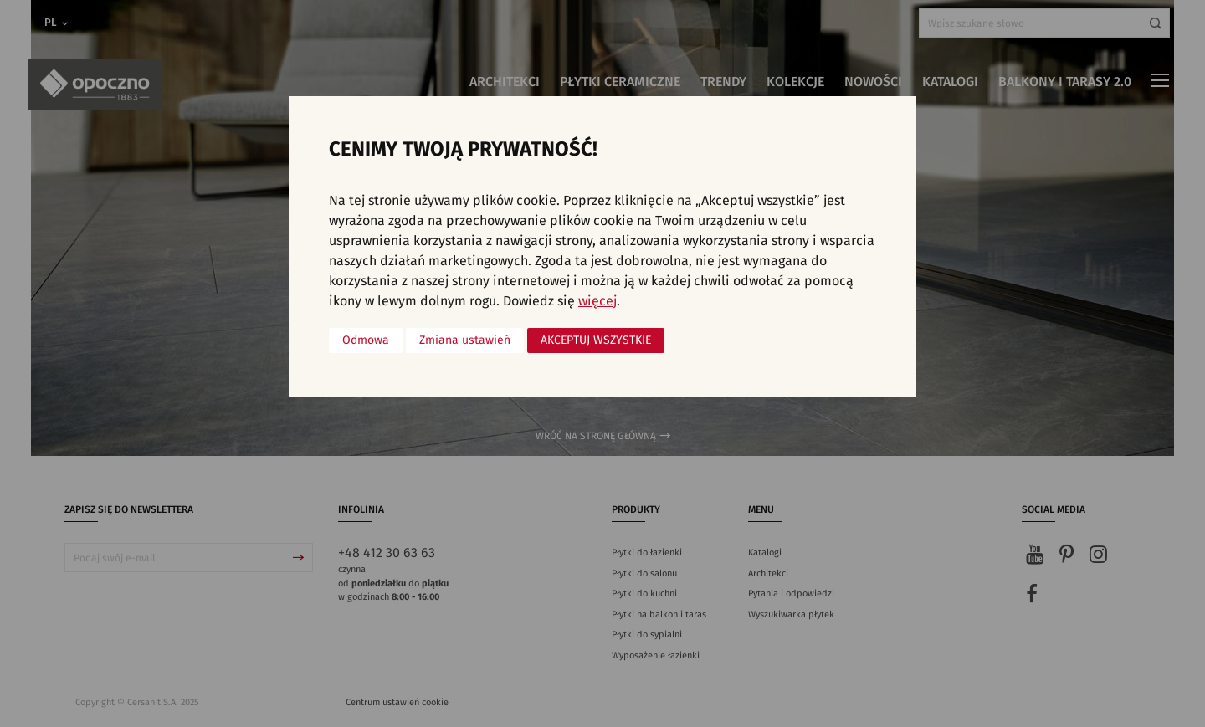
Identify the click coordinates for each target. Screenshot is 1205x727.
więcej (597, 301)
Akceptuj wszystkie (596, 340)
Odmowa (365, 340)
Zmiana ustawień (464, 340)
